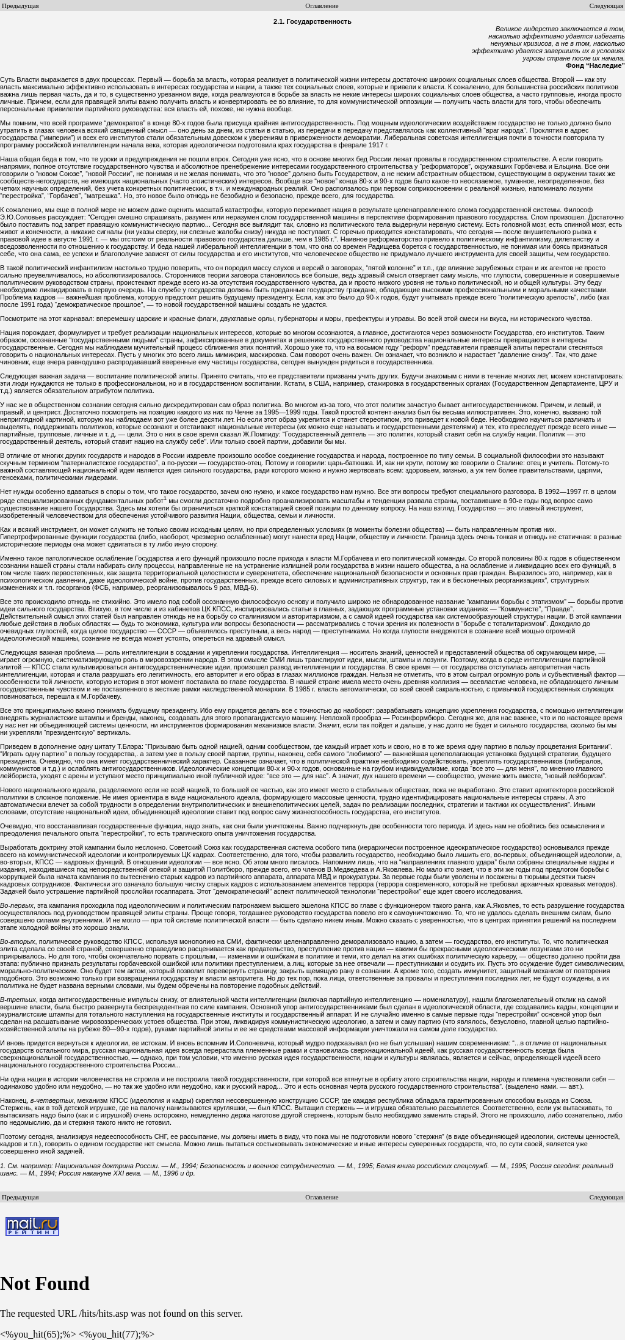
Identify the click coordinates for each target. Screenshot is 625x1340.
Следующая (606, 5)
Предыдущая (20, 5)
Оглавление (321, 5)
